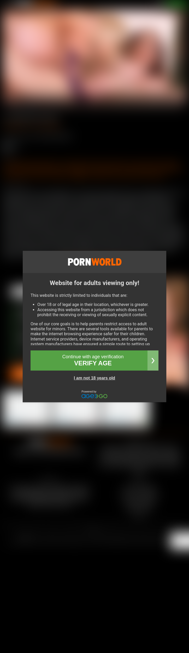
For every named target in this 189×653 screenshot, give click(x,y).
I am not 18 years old (94, 378)
